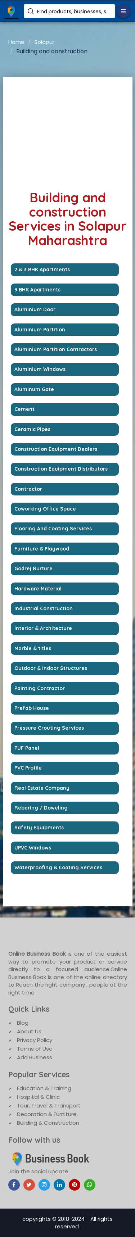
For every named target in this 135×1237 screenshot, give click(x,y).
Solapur (44, 42)
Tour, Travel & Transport (49, 1105)
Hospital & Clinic (38, 1097)
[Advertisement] (67, 131)
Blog (22, 1023)
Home (16, 42)
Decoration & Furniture (47, 1114)
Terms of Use (35, 1048)
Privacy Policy (34, 1040)
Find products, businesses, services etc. (73, 11)
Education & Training (44, 1088)
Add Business (34, 1057)
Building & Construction (48, 1123)
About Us (29, 1031)
